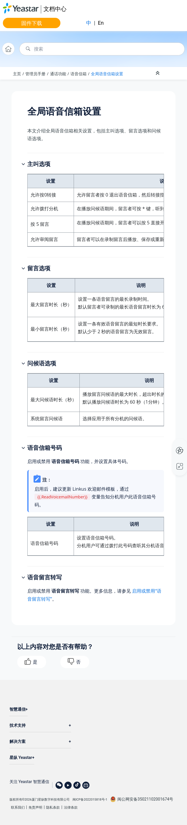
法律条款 (71, 807)
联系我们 (18, 807)
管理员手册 (35, 73)
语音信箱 (78, 73)
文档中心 (54, 9)
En (101, 23)
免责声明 (35, 807)
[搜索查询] (102, 49)
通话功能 (58, 73)
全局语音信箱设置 (107, 73)
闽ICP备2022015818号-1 (89, 799)
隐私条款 (53, 807)
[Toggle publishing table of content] (173, 73)
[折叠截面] (158, 73)
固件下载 (31, 23)
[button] (24, 164)
